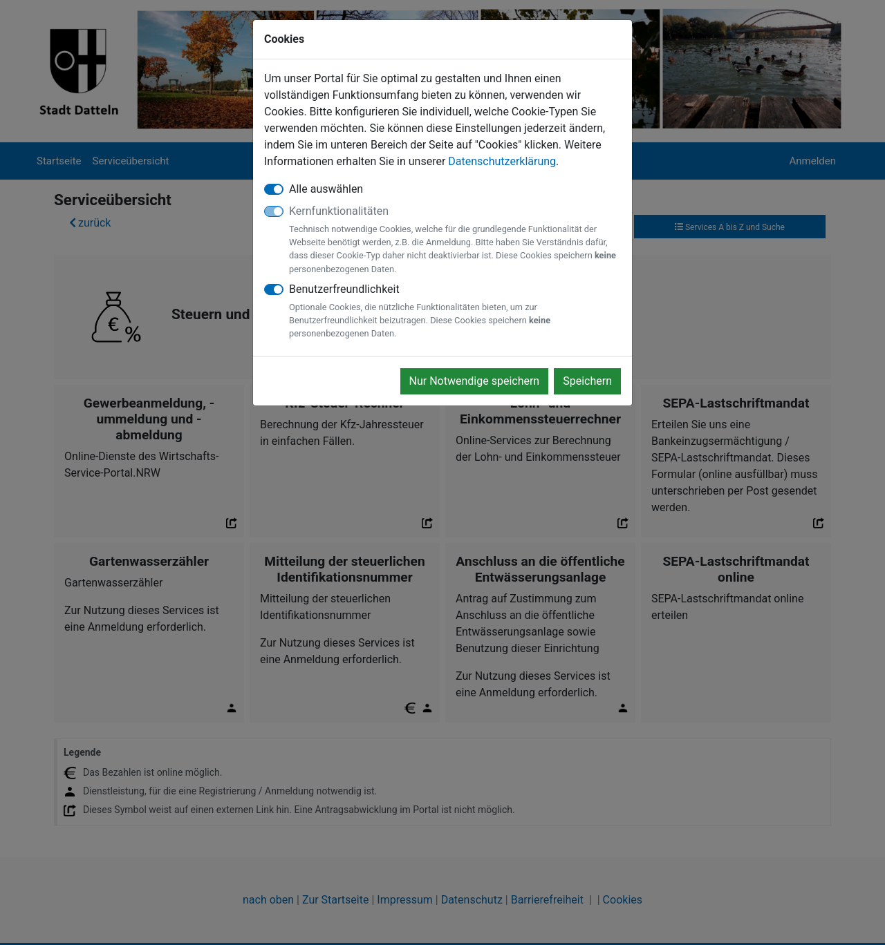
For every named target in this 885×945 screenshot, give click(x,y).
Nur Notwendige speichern (474, 381)
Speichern (587, 381)
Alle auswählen (326, 188)
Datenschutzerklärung (502, 161)
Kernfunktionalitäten (455, 240)
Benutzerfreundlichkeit (455, 312)
